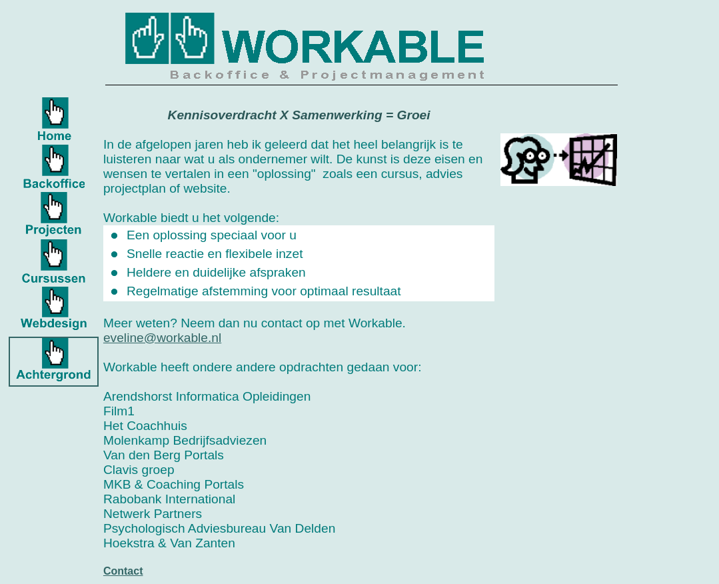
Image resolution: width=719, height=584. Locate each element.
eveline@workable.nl (162, 338)
